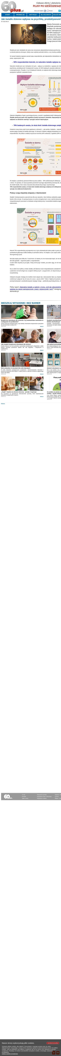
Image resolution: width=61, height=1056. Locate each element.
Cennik (57, 796)
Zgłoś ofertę (25, 798)
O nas (23, 794)
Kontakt (24, 796)
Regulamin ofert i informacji (44, 796)
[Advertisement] (30, 417)
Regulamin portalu (42, 794)
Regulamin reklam (42, 798)
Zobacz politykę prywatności (10, 1055)
